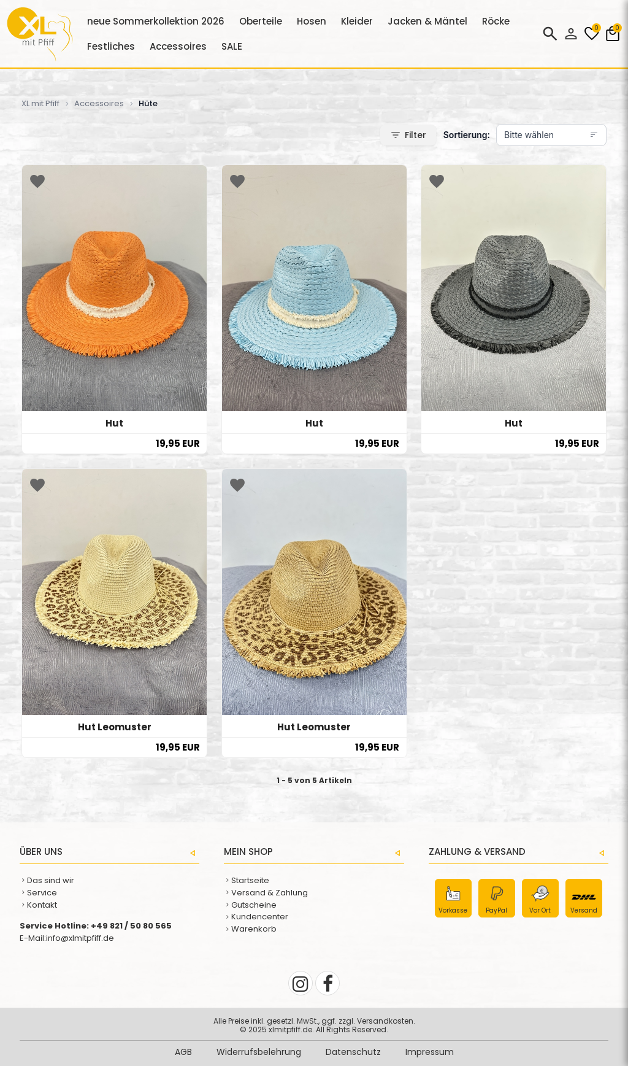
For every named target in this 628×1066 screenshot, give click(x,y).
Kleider (357, 21)
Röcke (496, 21)
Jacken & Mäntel (427, 21)
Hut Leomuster (114, 727)
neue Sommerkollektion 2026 (155, 21)
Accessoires (178, 46)
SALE (231, 46)
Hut (114, 423)
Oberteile (260, 21)
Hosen (311, 21)
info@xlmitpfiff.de (80, 938)
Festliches (111, 46)
